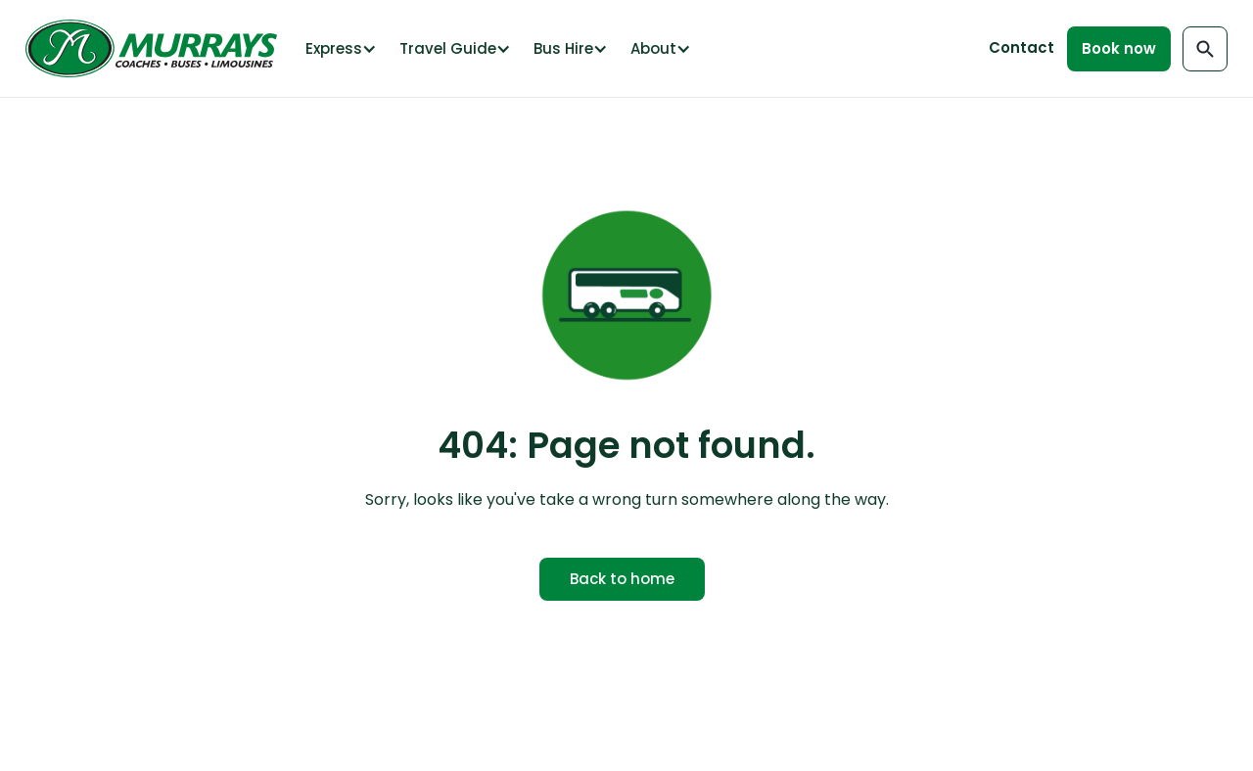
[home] (155, 48)
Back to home (622, 578)
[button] (340, 48)
